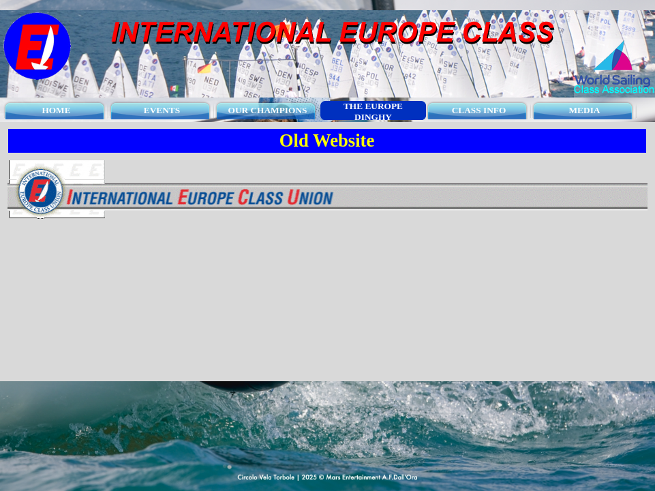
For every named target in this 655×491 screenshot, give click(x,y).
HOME (56, 110)
